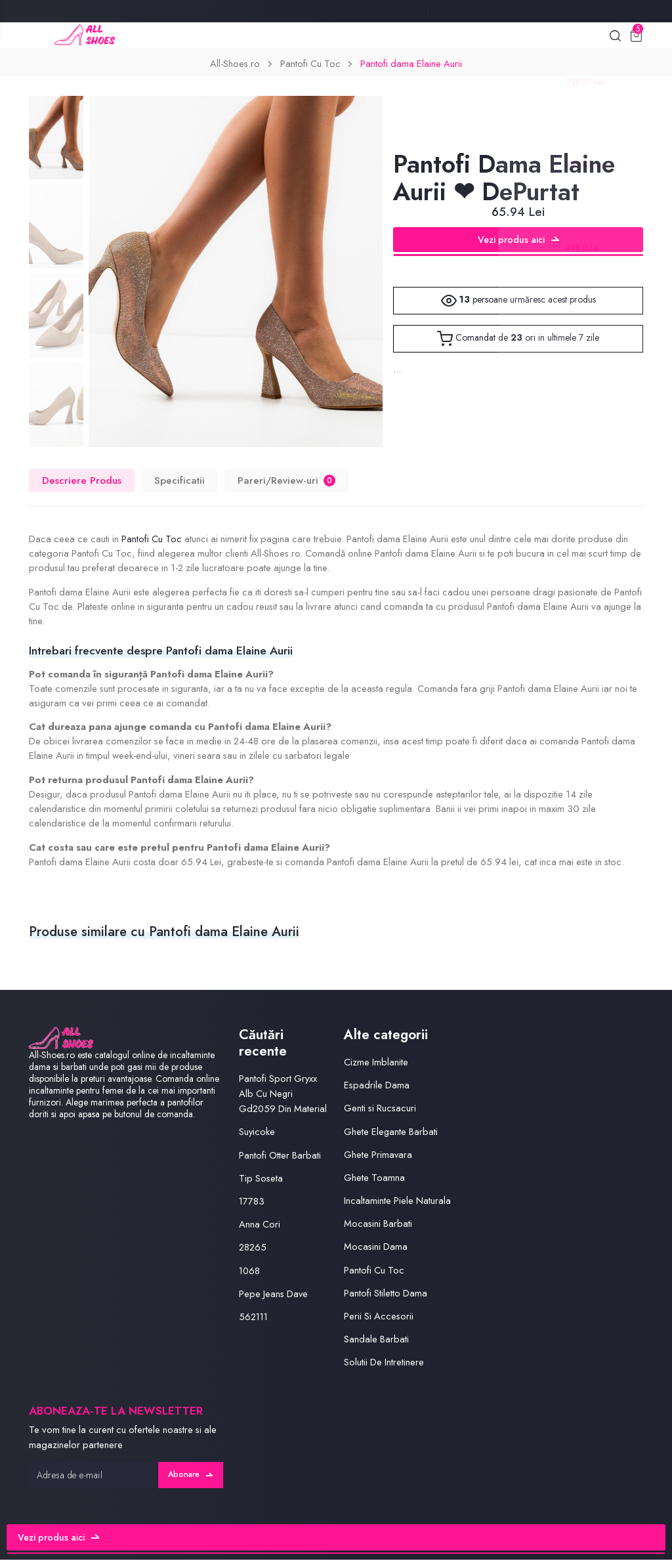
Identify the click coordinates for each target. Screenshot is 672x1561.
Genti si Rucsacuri (380, 1109)
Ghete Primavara (378, 1155)
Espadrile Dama (377, 1086)
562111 (254, 1317)
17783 (252, 1202)
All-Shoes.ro (235, 65)
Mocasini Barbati (378, 1225)
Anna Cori (259, 1225)
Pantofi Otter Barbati (280, 1156)
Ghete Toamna (374, 1178)
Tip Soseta (261, 1179)
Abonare (189, 1476)
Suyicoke (257, 1133)
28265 (252, 1248)
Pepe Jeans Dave (273, 1294)
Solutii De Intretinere (384, 1363)
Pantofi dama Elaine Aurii (411, 65)
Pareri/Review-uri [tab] (287, 481)
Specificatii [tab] (179, 481)
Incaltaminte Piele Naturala (397, 1201)
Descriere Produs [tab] (81, 481)
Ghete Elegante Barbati (391, 1132)
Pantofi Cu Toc (310, 65)
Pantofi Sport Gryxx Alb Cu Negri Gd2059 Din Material (283, 1095)
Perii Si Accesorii (378, 1317)
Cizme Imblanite (376, 1063)
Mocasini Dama (376, 1248)
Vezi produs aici (518, 240)
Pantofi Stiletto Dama (385, 1294)
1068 (250, 1271)
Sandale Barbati (376, 1340)
